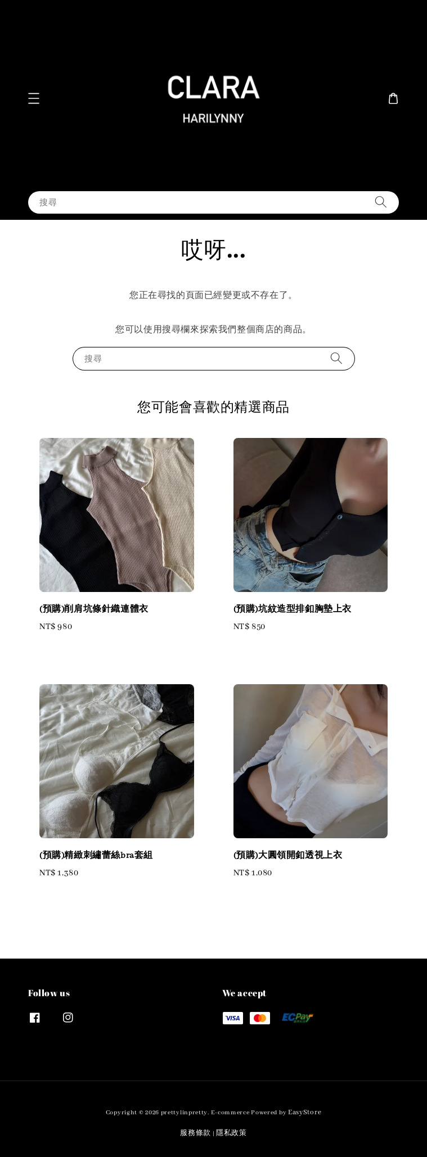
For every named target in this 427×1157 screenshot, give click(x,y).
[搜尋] (381, 202)
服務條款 (195, 1133)
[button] (33, 98)
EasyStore (304, 1112)
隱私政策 (231, 1133)
